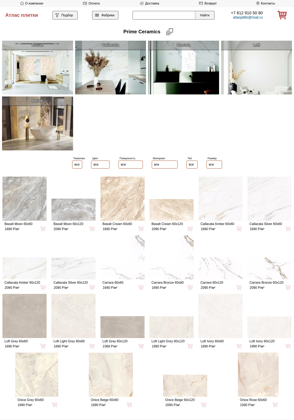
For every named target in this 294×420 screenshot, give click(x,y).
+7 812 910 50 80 (247, 13)
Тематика (79, 158)
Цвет (95, 158)
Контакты (265, 3)
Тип (190, 158)
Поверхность (128, 158)
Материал (159, 158)
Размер (212, 158)
